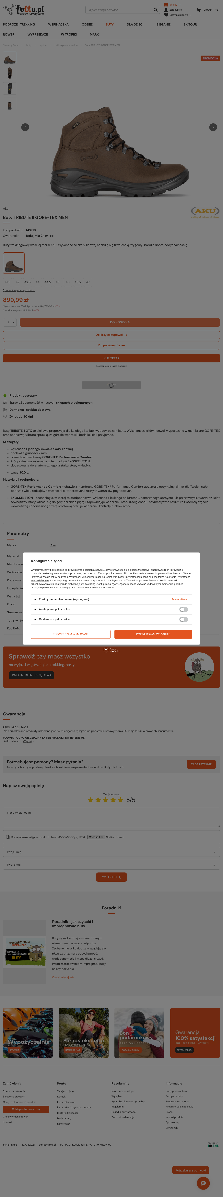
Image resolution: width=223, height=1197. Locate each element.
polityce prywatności (69, 576)
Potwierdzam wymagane (70, 634)
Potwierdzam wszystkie (153, 634)
